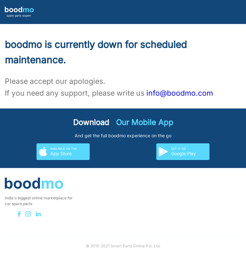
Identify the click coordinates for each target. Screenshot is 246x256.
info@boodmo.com (179, 93)
